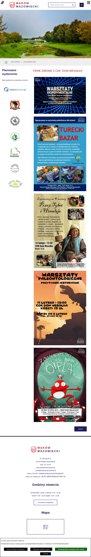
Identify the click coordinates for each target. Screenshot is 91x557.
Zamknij (45, 554)
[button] (60, 113)
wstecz (80, 429)
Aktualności (15, 62)
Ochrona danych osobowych (16, 549)
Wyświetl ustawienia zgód (41, 549)
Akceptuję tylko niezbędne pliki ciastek (71, 549)
